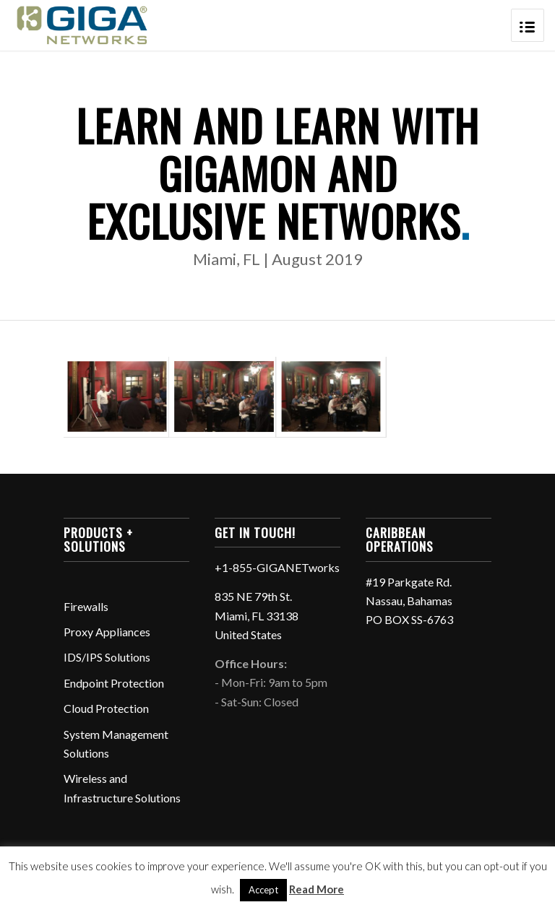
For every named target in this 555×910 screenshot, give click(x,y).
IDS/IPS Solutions (107, 657)
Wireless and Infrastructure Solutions (122, 787)
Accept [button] (263, 890)
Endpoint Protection (114, 683)
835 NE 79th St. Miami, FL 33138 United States (256, 615)
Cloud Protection (106, 708)
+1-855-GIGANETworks (277, 567)
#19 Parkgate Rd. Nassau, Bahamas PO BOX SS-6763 (409, 601)
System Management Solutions (116, 743)
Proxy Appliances (107, 631)
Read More (316, 889)
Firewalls (86, 606)
